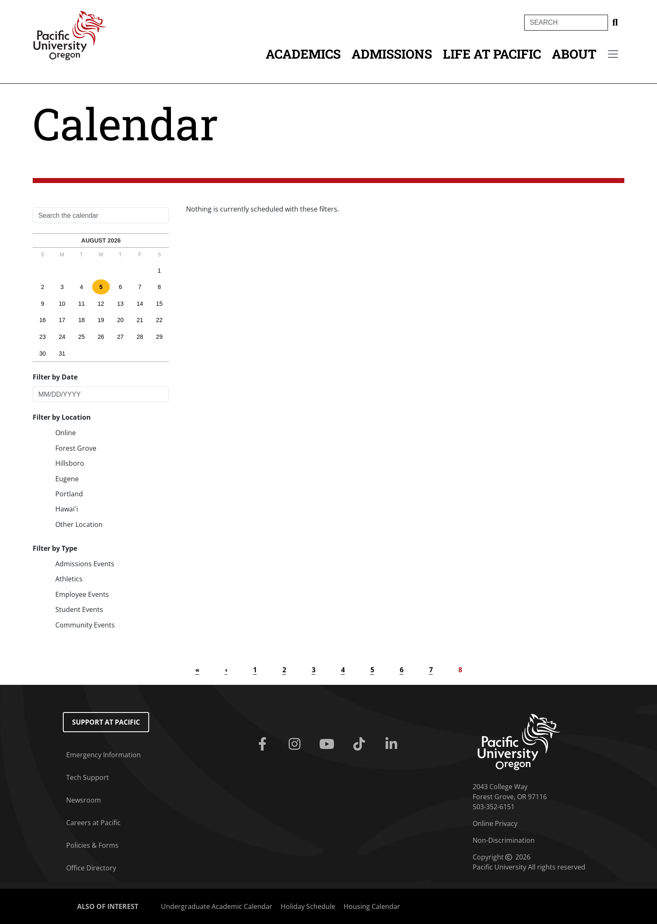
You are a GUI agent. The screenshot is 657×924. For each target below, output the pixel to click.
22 (159, 320)
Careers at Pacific (93, 822)
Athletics (69, 579)
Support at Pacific (106, 722)
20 (120, 320)
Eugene (67, 479)
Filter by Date (55, 377)
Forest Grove (75, 448)
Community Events (85, 625)
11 (81, 303)
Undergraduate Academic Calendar (216, 906)
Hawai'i (66, 509)
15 (159, 303)
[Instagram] (296, 744)
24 (62, 336)
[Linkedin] (393, 744)
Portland (69, 494)
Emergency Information (103, 754)
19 (101, 320)
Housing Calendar (372, 906)
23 (42, 336)
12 (101, 303)
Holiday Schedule (308, 906)
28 (140, 336)
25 (81, 336)
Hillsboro (69, 463)
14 (140, 303)
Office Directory (91, 867)
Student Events (79, 609)
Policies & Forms (92, 845)
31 (62, 353)
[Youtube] (328, 744)
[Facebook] (264, 744)
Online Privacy (495, 823)
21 (140, 320)
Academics (303, 54)
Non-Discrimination (504, 840)
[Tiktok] (360, 744)
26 (101, 336)
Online (65, 432)
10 (62, 303)
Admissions (392, 54)
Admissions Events (84, 564)
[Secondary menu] (613, 54)
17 (62, 320)
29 (159, 336)
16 (42, 320)
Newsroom (83, 800)
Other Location (79, 524)
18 (81, 320)
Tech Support (87, 777)
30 (42, 353)
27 (120, 336)
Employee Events (82, 594)
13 (120, 303)
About (574, 54)
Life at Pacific (492, 54)
